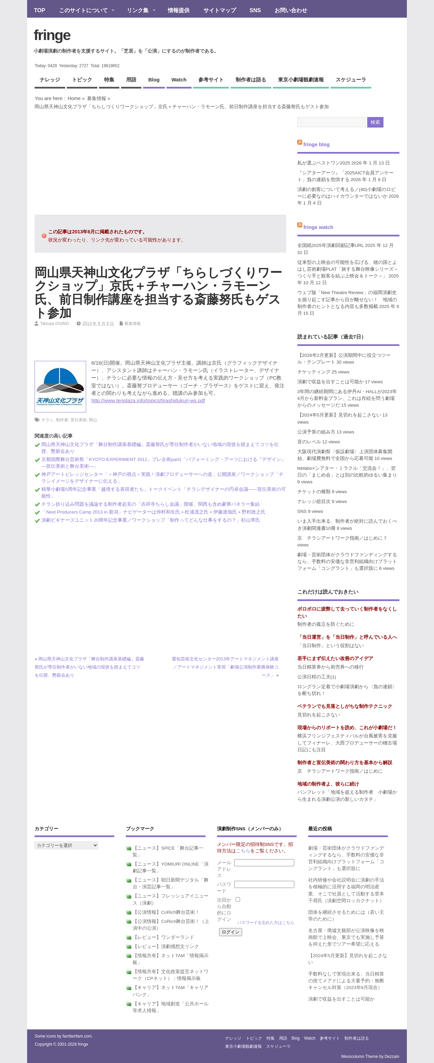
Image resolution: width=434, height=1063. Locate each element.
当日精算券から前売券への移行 (330, 667)
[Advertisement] (160, 162)
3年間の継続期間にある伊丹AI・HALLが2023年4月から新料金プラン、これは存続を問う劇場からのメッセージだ (347, 398)
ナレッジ (50, 79)
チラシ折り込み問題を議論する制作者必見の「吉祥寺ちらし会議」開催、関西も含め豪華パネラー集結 (150, 504)
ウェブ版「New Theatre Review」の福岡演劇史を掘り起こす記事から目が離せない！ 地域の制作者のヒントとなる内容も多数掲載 (347, 299)
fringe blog (316, 144)
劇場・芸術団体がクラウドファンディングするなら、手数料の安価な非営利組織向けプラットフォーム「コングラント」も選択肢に (347, 561)
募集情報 (96, 98)
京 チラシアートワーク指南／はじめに (340, 538)
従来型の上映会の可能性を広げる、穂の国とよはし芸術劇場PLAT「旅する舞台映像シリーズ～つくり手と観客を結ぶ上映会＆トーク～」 (348, 269)
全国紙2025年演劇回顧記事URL (330, 245)
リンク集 (138, 11)
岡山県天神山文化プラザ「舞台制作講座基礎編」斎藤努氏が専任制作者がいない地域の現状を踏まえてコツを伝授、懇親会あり (89, 667)
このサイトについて (83, 11)
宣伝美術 (79, 420)
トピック (82, 79)
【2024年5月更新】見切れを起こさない (339, 415)
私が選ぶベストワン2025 (323, 163)
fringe (52, 35)
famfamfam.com (77, 1036)
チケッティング (314, 371)
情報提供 (179, 10)
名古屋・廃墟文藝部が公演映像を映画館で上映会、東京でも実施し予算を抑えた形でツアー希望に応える (346, 937)
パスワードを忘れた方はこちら (265, 922)
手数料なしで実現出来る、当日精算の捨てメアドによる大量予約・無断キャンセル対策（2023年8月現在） (346, 980)
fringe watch (318, 227)
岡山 (93, 420)
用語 (131, 79)
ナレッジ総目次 (314, 501)
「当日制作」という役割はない (330, 645)
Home (73, 98)
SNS (255, 10)
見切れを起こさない (318, 714)
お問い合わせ (291, 10)
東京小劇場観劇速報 (301, 79)
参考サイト (211, 79)
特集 (109, 79)
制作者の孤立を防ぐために (325, 624)
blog (153, 79)
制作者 (62, 420)
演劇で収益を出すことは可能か (330, 381)
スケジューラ (351, 79)
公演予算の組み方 (316, 431)
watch (179, 79)
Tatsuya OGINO (54, 323)
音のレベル (309, 441)
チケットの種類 (314, 491)
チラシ (47, 420)
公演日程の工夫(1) (316, 676)
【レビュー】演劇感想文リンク (166, 946)
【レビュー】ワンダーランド (163, 937)
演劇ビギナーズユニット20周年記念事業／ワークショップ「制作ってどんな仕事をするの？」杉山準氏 (150, 520)
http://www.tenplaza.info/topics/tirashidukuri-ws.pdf (148, 400)
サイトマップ (219, 10)
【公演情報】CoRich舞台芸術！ (166, 912)
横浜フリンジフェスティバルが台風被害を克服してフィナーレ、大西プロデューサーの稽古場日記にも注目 (347, 742)
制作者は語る (251, 79)
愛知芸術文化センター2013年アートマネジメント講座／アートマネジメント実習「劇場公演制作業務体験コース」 (225, 667)
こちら (243, 850)
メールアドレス (224, 869)
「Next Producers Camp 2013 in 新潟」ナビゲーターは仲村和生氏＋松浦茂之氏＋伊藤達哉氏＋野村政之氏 (153, 512)
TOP (39, 10)
